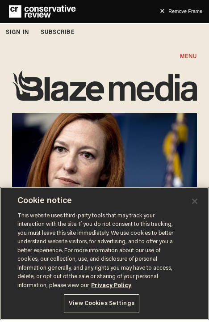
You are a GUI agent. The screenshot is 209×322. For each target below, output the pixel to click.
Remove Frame (185, 11)
